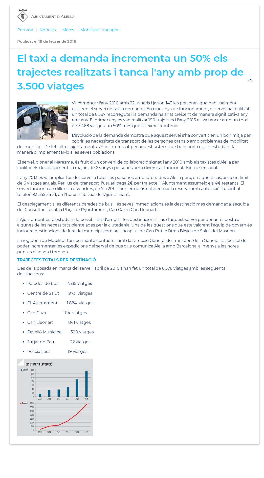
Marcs (68, 30)
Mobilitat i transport (100, 30)
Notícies (47, 30)
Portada (25, 30)
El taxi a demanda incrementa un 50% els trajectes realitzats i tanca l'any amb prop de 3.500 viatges (130, 72)
